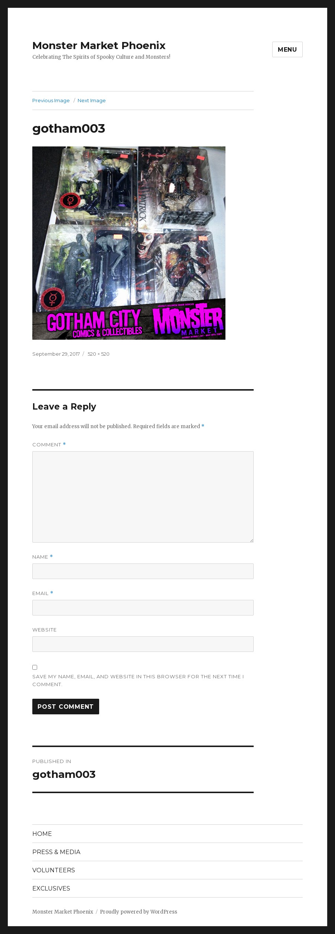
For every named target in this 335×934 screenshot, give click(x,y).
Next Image (92, 100)
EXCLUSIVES (51, 888)
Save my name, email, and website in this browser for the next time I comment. (138, 680)
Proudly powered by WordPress (138, 912)
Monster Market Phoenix (99, 45)
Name (42, 557)
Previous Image (51, 100)
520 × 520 (99, 354)
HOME (42, 833)
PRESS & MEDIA (56, 852)
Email (42, 593)
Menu (287, 49)
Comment (49, 445)
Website (44, 630)
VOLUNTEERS (53, 870)
